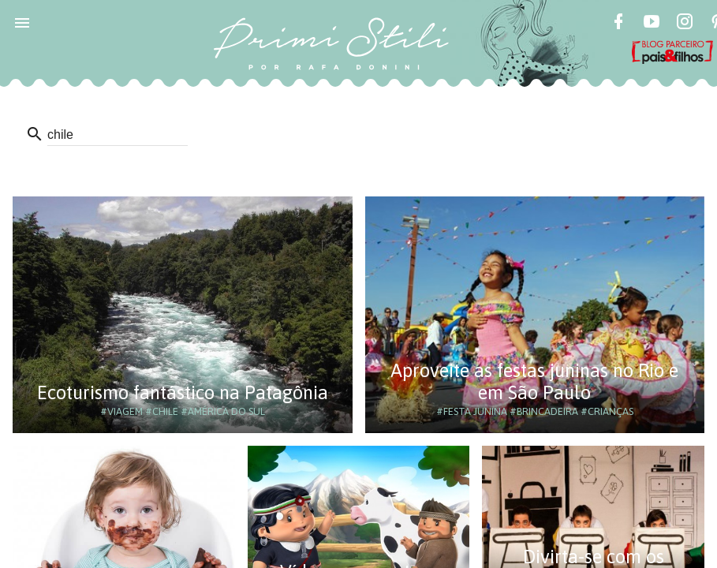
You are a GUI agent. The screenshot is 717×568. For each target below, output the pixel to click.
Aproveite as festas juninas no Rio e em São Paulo (534, 381)
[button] (22, 22)
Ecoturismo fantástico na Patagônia (182, 392)
